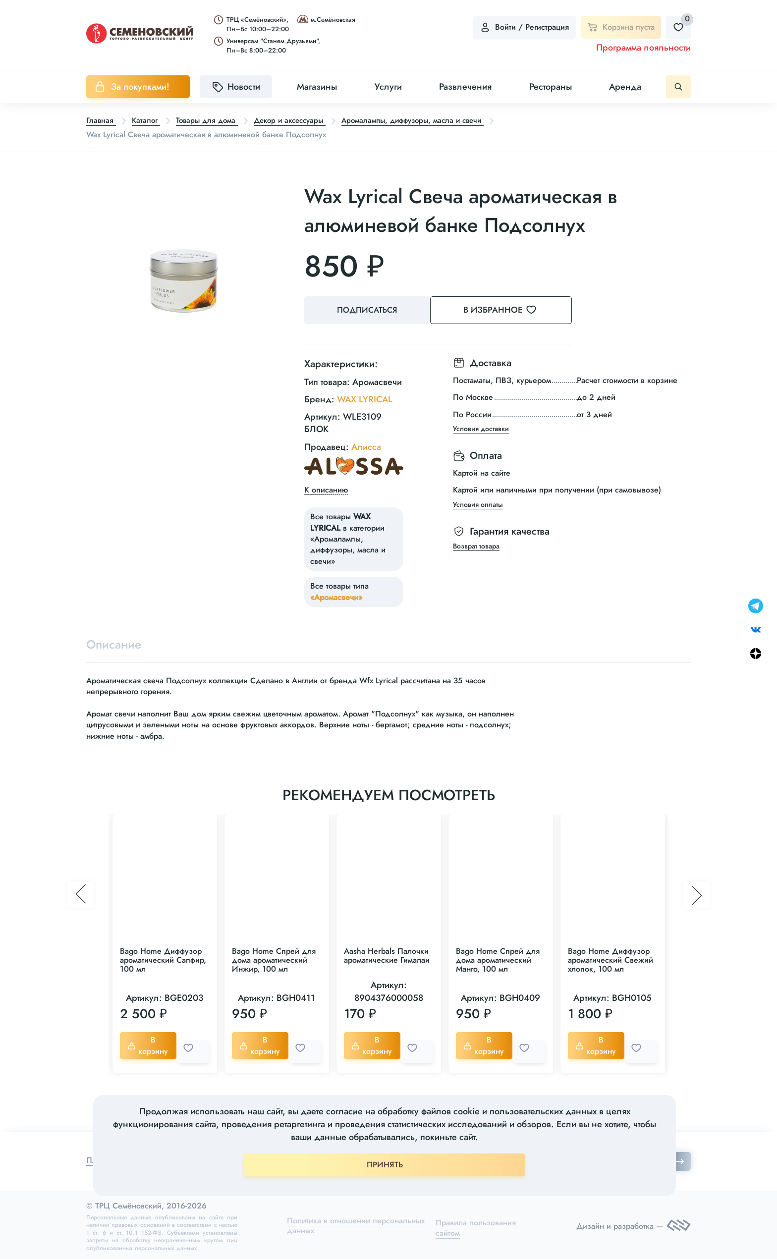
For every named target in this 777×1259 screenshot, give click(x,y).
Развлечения (465, 86)
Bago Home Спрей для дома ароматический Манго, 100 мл (498, 960)
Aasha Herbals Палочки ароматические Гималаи (387, 955)
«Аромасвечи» (336, 595)
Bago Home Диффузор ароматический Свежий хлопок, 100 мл (610, 960)
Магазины (317, 86)
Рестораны (550, 86)
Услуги (388, 86)
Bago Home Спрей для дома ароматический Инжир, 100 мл (274, 960)
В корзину (150, 1045)
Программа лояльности (643, 47)
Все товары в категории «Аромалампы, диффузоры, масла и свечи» (348, 537)
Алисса (366, 444)
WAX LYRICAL (364, 397)
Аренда (625, 86)
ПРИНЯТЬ (385, 1164)
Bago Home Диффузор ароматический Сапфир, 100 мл (163, 960)
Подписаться (368, 310)
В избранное (512, 310)
